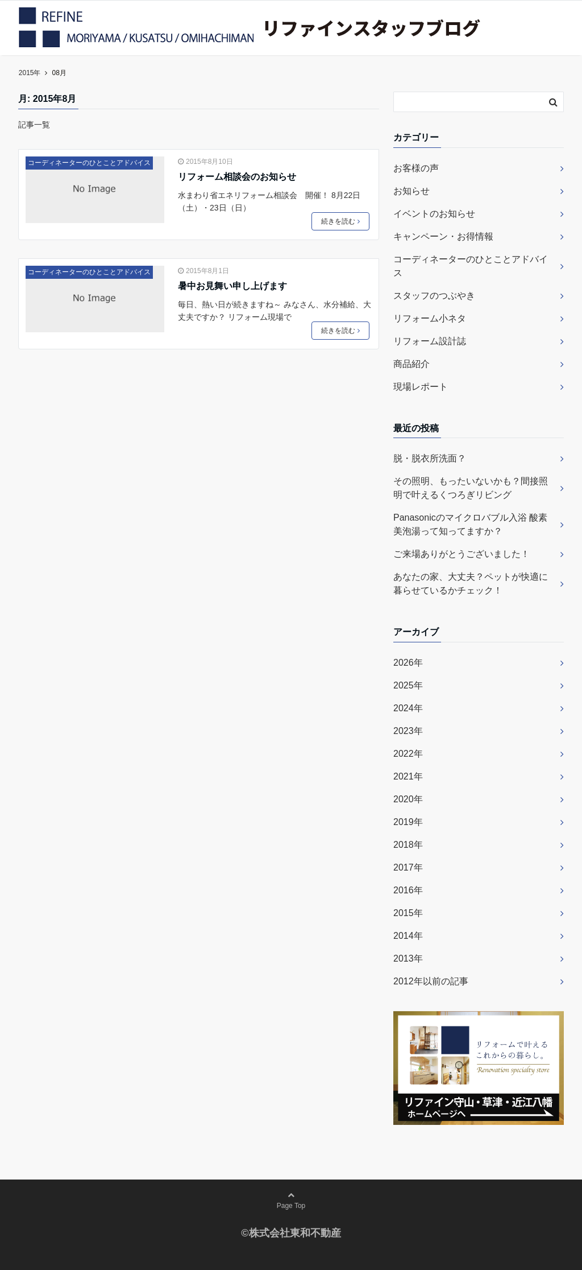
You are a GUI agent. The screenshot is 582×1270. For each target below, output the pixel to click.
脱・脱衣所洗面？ (429, 458)
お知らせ (411, 191)
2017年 (408, 867)
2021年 (408, 776)
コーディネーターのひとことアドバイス (89, 163)
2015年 (408, 913)
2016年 (408, 890)
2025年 (408, 685)
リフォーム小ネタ (429, 318)
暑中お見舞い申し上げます (232, 286)
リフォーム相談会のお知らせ (237, 177)
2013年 (408, 958)
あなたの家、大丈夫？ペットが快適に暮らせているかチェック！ (470, 583)
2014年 (408, 936)
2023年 (408, 731)
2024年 (408, 708)
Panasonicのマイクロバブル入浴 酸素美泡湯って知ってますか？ (470, 524)
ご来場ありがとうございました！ (461, 554)
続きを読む (340, 221)
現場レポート (420, 386)
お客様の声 (416, 168)
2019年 (408, 822)
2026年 (408, 662)
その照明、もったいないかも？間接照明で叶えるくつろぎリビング (470, 488)
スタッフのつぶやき (434, 295)
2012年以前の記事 (430, 981)
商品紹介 (411, 364)
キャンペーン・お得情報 (443, 236)
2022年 (408, 753)
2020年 (408, 799)
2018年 (408, 845)
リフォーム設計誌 (429, 341)
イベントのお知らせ (434, 213)
